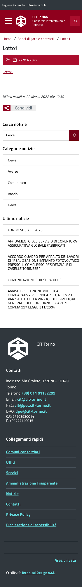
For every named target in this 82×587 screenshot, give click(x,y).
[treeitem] (41, 160)
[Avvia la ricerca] (74, 135)
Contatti (13, 504)
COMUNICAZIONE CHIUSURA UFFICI (35, 279)
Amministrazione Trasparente (32, 483)
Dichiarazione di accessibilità (31, 525)
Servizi (12, 473)
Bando (12, 193)
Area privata (65, 560)
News (12, 160)
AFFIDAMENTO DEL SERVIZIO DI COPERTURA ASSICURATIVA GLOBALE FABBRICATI (42, 243)
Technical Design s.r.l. (38, 572)
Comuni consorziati (23, 452)
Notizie (12, 494)
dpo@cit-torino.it (31, 411)
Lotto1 (8, 71)
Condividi (21, 107)
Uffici (11, 462)
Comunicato (17, 182)
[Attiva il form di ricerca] (75, 21)
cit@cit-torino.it (31, 399)
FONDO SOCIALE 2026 (25, 230)
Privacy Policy (18, 514)
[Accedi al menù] (8, 20)
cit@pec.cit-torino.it (33, 405)
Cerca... (11, 135)
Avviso (13, 171)
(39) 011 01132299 (39, 393)
